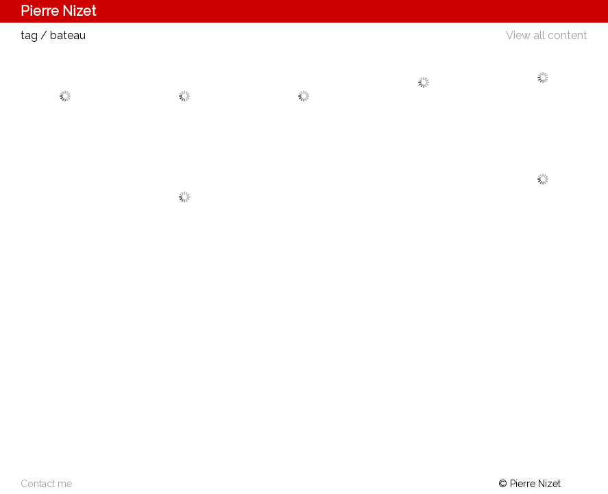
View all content (546, 35)
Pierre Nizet (58, 11)
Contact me (46, 483)
